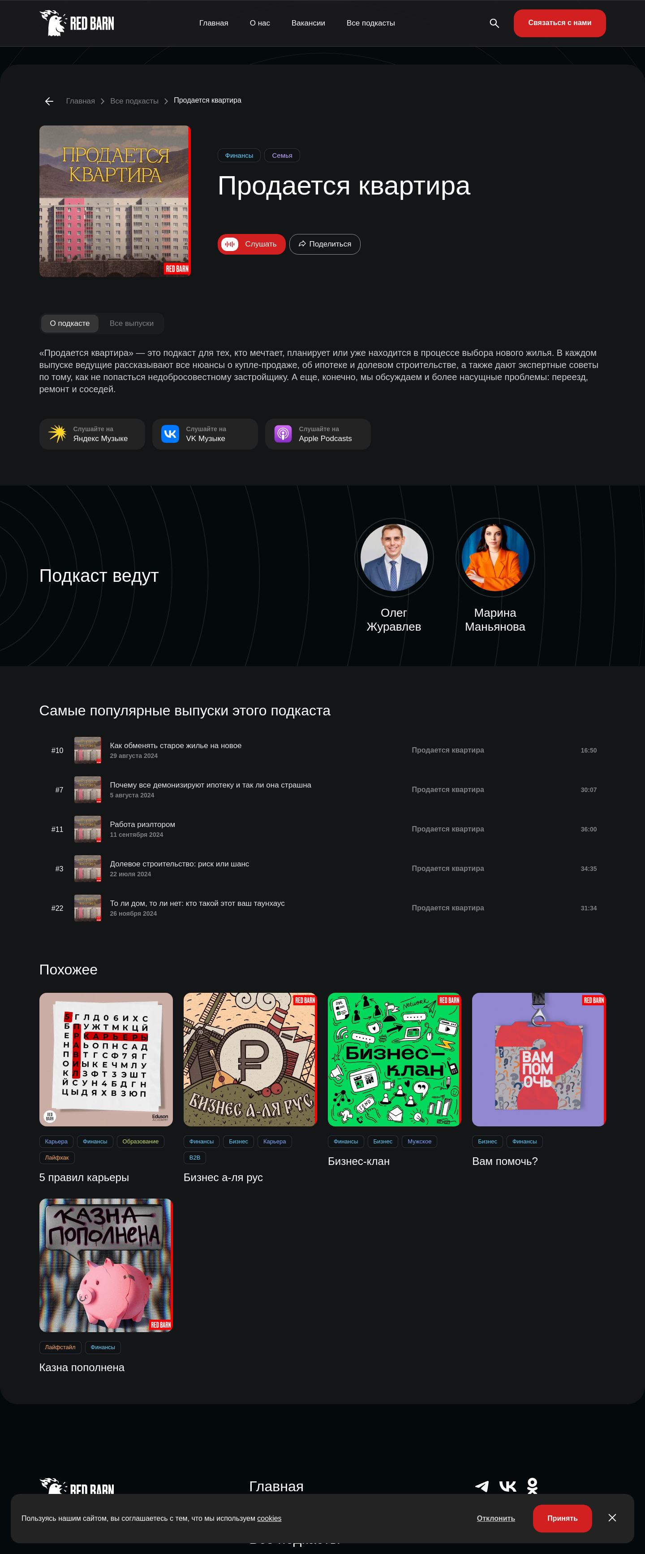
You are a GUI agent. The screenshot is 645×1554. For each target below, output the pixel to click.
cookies (269, 1518)
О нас (260, 23)
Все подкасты (371, 23)
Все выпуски (132, 323)
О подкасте (70, 323)
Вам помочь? (505, 1161)
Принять (562, 1518)
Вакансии (308, 23)
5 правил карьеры (84, 1177)
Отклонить (496, 1518)
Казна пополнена (82, 1367)
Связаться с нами (559, 22)
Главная (213, 23)
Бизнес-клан (359, 1161)
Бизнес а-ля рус (223, 1177)
